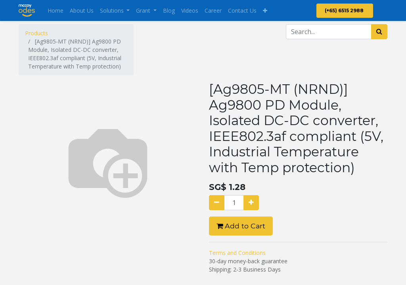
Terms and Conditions (237, 252)
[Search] (379, 31)
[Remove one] (216, 202)
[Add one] (251, 202)
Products (36, 33)
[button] (265, 10)
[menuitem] (55, 10)
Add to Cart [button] (240, 226)
